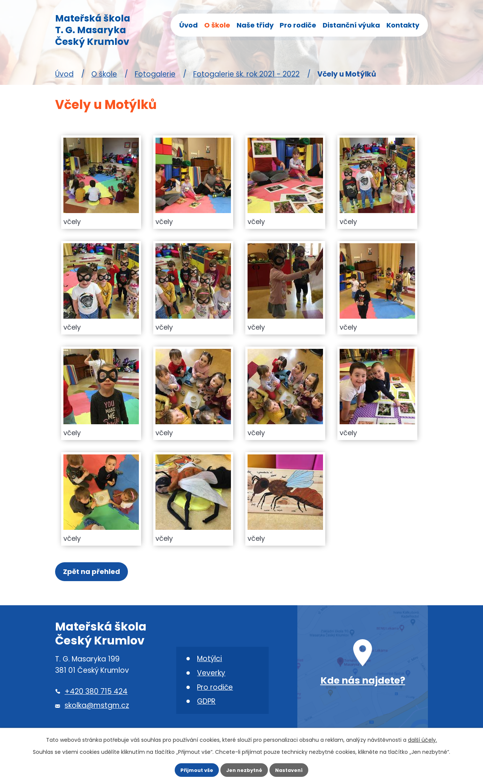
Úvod (188, 25)
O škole (217, 25)
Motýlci (209, 663)
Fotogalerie (155, 74)
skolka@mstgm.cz (97, 710)
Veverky (211, 677)
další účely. (422, 735)
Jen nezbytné (245, 768)
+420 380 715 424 (96, 696)
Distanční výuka (351, 25)
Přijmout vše (187, 768)
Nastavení (298, 768)
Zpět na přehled (94, 574)
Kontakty (402, 25)
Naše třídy (255, 25)
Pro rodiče (298, 25)
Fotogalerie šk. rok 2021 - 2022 (246, 74)
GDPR (206, 706)
